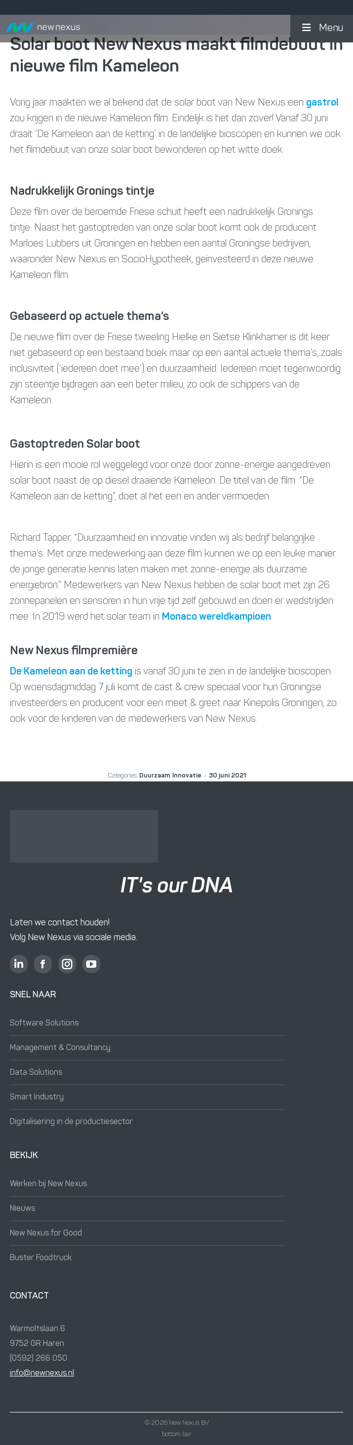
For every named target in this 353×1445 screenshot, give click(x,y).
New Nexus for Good (46, 1233)
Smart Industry (37, 1097)
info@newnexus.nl (42, 1373)
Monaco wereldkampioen (216, 617)
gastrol (322, 103)
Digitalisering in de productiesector (71, 1122)
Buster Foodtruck (41, 1258)
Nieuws (22, 1209)
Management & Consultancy (60, 1048)
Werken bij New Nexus (48, 1184)
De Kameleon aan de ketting (71, 672)
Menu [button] (321, 28)
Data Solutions (36, 1073)
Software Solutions (44, 1023)
